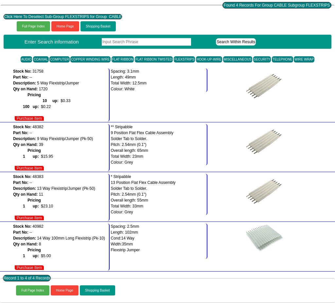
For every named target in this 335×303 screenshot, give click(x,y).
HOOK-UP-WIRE (209, 59)
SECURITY (262, 59)
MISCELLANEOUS (238, 59)
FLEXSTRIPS (184, 59)
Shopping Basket (98, 26)
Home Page (65, 26)
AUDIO (26, 59)
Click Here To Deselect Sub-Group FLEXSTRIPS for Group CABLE (63, 16)
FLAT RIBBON (122, 59)
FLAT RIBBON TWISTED (153, 59)
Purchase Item (29, 118)
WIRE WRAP (304, 59)
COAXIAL (41, 59)
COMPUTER (59, 59)
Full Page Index (33, 26)
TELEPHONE (282, 59)
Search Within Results (236, 42)
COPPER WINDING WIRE (90, 59)
